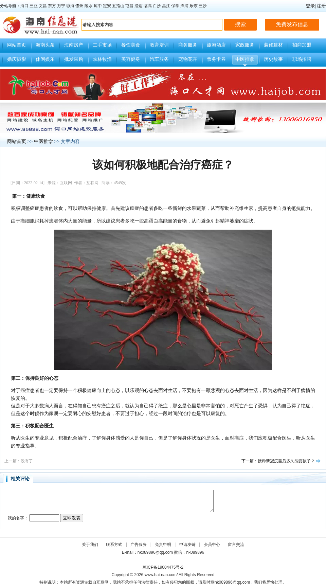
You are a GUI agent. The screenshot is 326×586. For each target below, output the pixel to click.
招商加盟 (301, 45)
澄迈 (138, 5)
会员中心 (212, 544)
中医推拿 (244, 59)
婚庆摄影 (16, 59)
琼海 (70, 5)
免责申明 (163, 544)
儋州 (79, 5)
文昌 (43, 5)
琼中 (98, 5)
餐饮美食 (130, 45)
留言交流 (236, 544)
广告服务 (138, 544)
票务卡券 (216, 59)
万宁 (61, 5)
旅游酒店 (216, 45)
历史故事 (273, 59)
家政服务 (244, 45)
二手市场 (102, 45)
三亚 (34, 5)
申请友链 (187, 544)
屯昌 (129, 5)
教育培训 (159, 45)
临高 (148, 5)
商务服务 (187, 45)
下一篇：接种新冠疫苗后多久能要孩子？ (278, 461)
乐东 (193, 5)
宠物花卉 (187, 59)
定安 (107, 5)
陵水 (89, 5)
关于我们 (90, 544)
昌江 (166, 5)
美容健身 (130, 59)
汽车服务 (159, 59)
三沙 (203, 5)
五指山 (118, 5)
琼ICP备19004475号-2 (163, 567)
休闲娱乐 (45, 59)
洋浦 (184, 5)
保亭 (175, 5)
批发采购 (73, 59)
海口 (24, 5)
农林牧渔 (102, 59)
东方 (52, 5)
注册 (321, 5)
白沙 (157, 5)
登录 (310, 5)
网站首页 (16, 45)
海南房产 (73, 45)
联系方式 (114, 544)
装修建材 (273, 45)
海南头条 (45, 45)
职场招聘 (301, 59)
